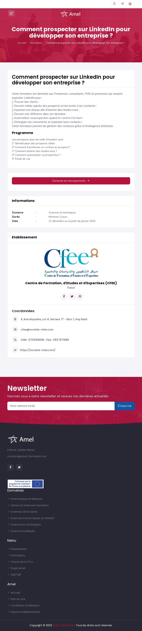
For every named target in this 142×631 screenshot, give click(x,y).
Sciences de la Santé (22, 512)
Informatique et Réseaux (24, 499)
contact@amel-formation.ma (26, 456)
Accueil (22, 43)
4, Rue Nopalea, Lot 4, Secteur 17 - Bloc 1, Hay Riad (53, 319)
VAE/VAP (14, 575)
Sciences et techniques (24, 524)
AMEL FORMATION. (64, 625)
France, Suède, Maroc (21, 450)
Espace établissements (23, 612)
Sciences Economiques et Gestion (30, 518)
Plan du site (16, 599)
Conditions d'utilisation (23, 605)
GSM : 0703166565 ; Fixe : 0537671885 (44, 340)
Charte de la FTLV (20, 562)
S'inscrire (125, 406)
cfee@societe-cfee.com (36, 329)
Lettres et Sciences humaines (28, 505)
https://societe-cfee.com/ (37, 350)
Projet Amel (16, 568)
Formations (36, 43)
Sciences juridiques (21, 531)
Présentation (17, 549)
